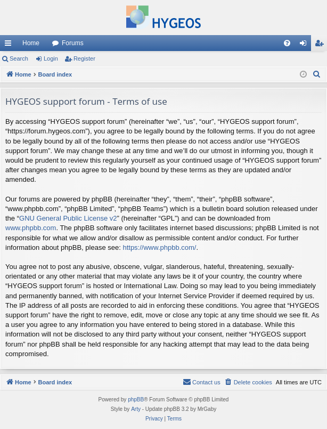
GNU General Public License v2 (68, 218)
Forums (73, 43)
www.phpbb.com (30, 228)
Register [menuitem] (321, 45)
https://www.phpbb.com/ (159, 247)
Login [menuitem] (305, 45)
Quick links (10, 45)
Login (51, 58)
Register (84, 58)
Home (30, 43)
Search (19, 58)
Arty (136, 409)
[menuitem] (287, 43)
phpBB (136, 399)
